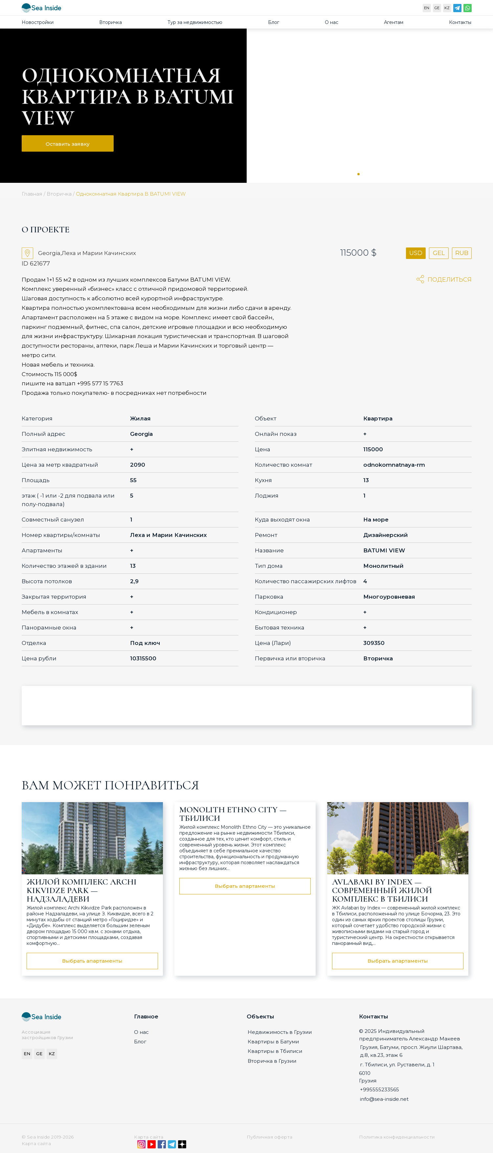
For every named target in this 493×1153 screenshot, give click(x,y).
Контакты (460, 22)
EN (426, 8)
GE (437, 8)
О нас (331, 22)
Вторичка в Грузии (272, 1061)
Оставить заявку (68, 144)
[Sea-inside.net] (41, 9)
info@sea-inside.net (384, 1099)
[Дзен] (182, 1145)
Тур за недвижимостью (195, 22)
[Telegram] (457, 9)
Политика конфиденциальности (397, 1137)
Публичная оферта (270, 1137)
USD (415, 253)
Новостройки (38, 22)
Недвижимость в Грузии (280, 1032)
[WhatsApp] (467, 9)
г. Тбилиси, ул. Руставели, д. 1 (397, 1064)
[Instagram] (141, 1145)
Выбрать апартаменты (92, 961)
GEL (439, 253)
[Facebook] (162, 1145)
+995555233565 (379, 1089)
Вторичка (110, 22)
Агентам (393, 22)
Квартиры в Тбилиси (275, 1051)
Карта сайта (149, 1137)
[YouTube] (151, 1145)
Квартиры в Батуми (273, 1041)
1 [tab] (358, 174)
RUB (461, 253)
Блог (273, 22)
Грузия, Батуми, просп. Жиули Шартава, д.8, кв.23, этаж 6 (411, 1051)
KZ (447, 8)
